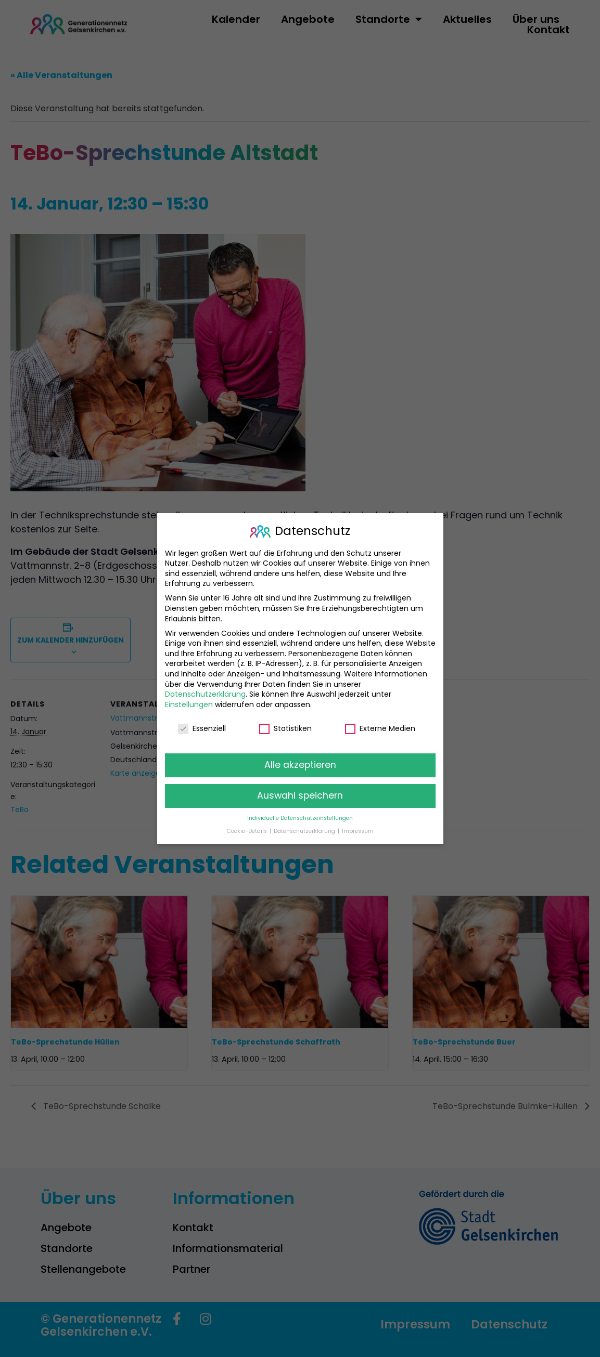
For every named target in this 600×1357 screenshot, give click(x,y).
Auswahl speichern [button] (300, 794)
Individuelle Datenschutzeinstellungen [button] (300, 817)
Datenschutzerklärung (205, 693)
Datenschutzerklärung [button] (305, 829)
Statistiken (285, 727)
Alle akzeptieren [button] (300, 764)
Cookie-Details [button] (248, 829)
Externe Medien (380, 727)
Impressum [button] (358, 829)
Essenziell (202, 727)
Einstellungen (189, 703)
